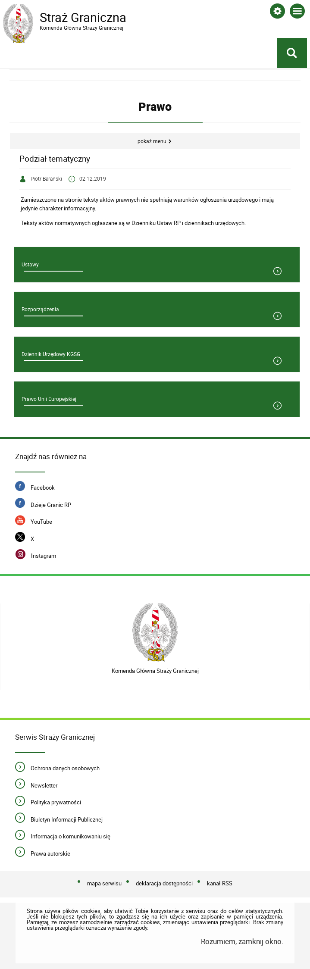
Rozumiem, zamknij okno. (242, 941)
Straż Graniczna (72, 17)
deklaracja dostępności (164, 883)
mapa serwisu (104, 883)
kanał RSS (219, 883)
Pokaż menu (152, 141)
